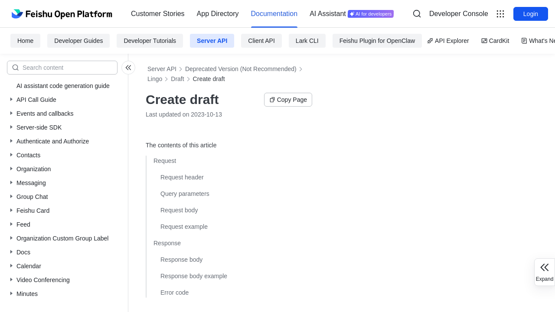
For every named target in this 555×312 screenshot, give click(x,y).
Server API (212, 40)
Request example (184, 226)
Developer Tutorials (150, 40)
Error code (174, 292)
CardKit (495, 40)
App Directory (218, 13)
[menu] (262, 14)
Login (530, 13)
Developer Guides (78, 40)
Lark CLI (307, 40)
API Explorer (448, 40)
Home (25, 40)
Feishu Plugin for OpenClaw (377, 40)
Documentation (274, 13)
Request (164, 160)
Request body (179, 210)
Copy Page (288, 99)
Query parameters (184, 193)
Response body (181, 259)
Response (167, 243)
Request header (182, 177)
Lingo (154, 78)
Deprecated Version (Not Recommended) (241, 68)
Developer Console (458, 13)
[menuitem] (158, 14)
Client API (261, 40)
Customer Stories (158, 13)
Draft (177, 78)
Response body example (193, 276)
